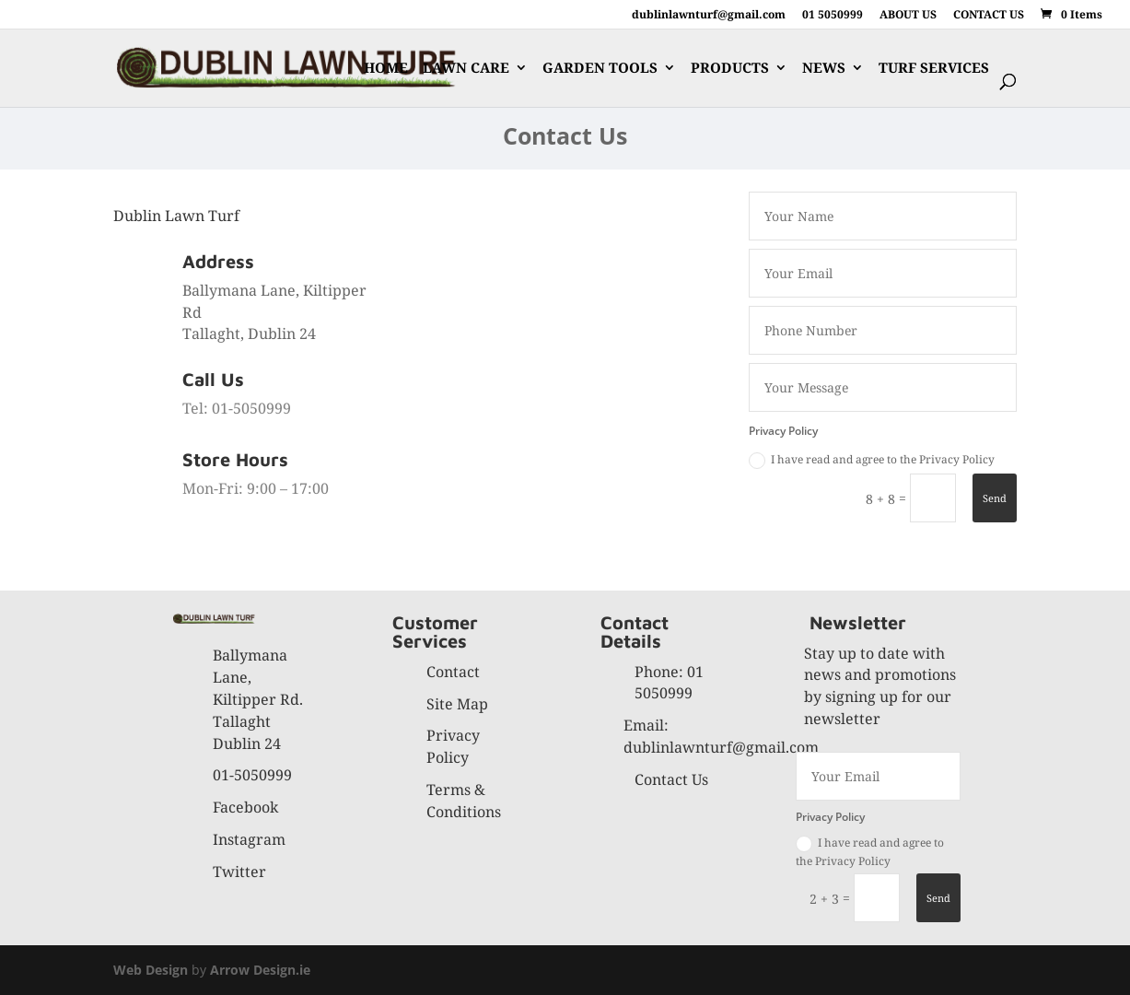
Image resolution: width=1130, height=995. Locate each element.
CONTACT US (988, 15)
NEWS (823, 68)
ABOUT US (908, 15)
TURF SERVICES (934, 68)
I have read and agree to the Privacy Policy (872, 460)
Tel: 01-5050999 (236, 408)
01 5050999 (832, 15)
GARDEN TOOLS (600, 68)
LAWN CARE (466, 68)
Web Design (150, 969)
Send (995, 498)
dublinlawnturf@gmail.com (709, 15)
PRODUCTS (730, 68)
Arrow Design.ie (260, 969)
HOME (386, 68)
